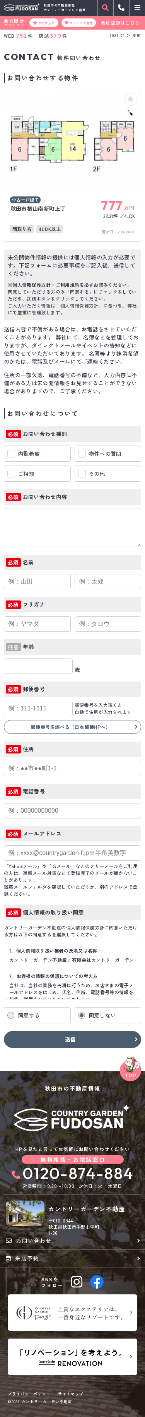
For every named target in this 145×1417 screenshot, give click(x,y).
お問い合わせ (29, 1240)
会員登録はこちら (120, 22)
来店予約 (22, 1258)
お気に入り (44, 23)
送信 (70, 1039)
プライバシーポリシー (29, 1394)
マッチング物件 (79, 23)
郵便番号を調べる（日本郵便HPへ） (70, 726)
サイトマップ (71, 1394)
